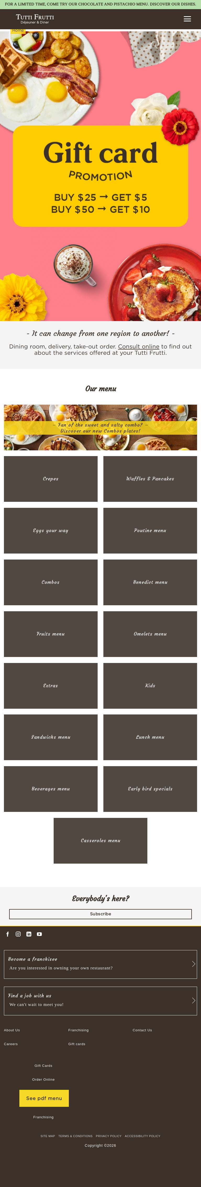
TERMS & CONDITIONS (75, 1136)
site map (48, 1136)
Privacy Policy (108, 1136)
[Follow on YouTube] (39, 934)
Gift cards (77, 1044)
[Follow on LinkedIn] (28, 934)
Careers (11, 1044)
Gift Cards (44, 1066)
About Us (12, 1030)
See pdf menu (44, 1098)
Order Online (43, 1079)
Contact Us (142, 1030)
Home (18, 30)
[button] (187, 19)
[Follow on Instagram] (18, 934)
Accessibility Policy (142, 1136)
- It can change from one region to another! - (100, 333)
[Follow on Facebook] (7, 934)
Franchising (78, 1030)
